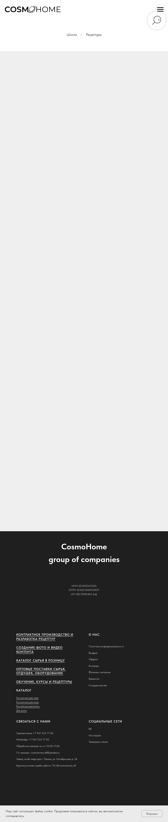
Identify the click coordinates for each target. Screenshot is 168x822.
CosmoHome (84, 546)
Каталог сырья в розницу (40, 660)
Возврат (93, 653)
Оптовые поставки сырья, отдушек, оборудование (41, 671)
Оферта (93, 659)
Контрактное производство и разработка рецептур (44, 637)
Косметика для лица (27, 702)
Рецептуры (94, 34)
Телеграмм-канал (98, 741)
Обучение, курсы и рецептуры (44, 682)
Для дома (21, 710)
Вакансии (94, 678)
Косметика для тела (27, 697)
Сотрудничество (98, 685)
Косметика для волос (28, 706)
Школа (72, 34)
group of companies (84, 559)
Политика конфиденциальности (106, 646)
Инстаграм (95, 735)
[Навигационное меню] (160, 9)
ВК (90, 728)
